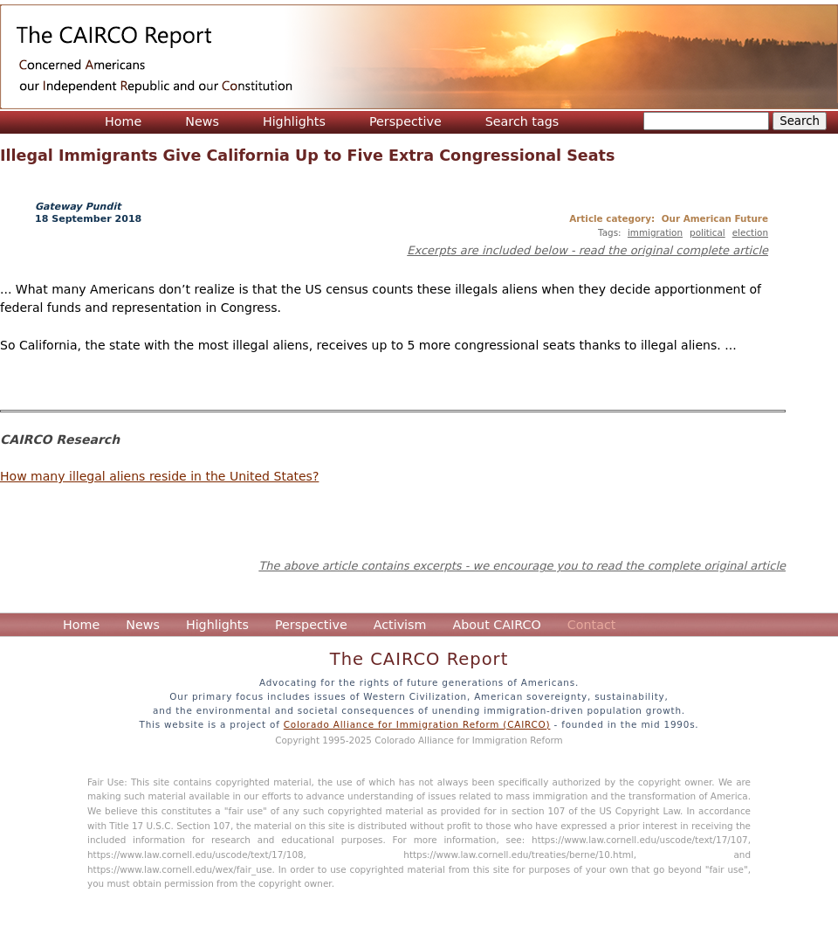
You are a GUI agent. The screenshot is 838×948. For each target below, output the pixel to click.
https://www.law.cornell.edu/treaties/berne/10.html (518, 854)
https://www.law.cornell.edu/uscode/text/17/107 (640, 839)
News (202, 121)
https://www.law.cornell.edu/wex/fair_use (179, 869)
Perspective (405, 121)
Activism (400, 625)
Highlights (294, 121)
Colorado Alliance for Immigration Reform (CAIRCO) (417, 724)
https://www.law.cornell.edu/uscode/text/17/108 (195, 854)
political (707, 232)
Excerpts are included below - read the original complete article (587, 250)
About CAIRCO (496, 625)
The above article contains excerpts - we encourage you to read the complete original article (522, 565)
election (750, 232)
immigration (655, 232)
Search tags (522, 121)
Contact (591, 625)
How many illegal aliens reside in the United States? (159, 476)
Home (123, 121)
